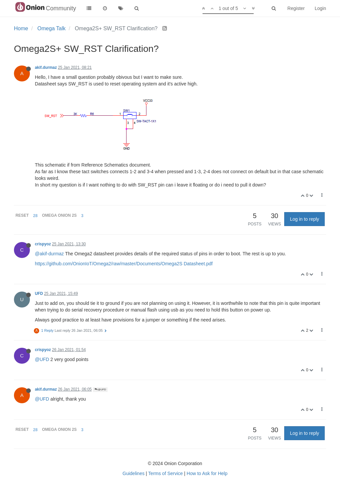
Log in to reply (304, 219)
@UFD (42, 359)
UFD (39, 293)
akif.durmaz (46, 67)
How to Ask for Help (207, 473)
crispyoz (43, 244)
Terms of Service (165, 473)
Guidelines (133, 473)
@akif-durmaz (49, 253)
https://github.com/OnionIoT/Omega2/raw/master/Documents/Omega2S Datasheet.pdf (123, 263)
